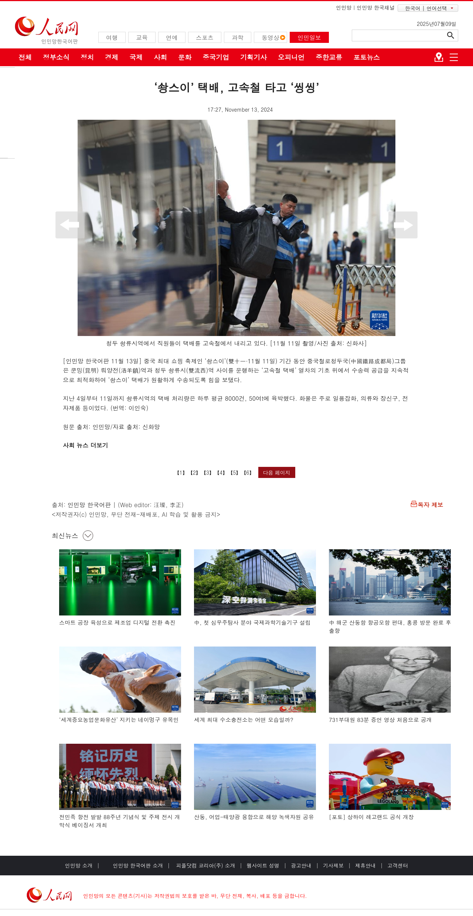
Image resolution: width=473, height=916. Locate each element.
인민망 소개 (79, 865)
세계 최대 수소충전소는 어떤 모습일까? (243, 719)
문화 (184, 57)
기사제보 (333, 865)
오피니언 (291, 57)
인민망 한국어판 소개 (138, 865)
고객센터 (397, 865)
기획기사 (253, 57)
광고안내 (301, 865)
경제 (111, 57)
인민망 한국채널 (376, 7)
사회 (160, 57)
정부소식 (56, 57)
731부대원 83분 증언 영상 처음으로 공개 (380, 719)
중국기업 (216, 57)
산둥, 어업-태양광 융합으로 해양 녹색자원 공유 (254, 817)
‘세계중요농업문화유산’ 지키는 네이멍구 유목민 (119, 719)
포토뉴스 (366, 57)
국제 (136, 57)
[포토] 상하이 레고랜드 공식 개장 (371, 817)
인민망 (343, 7)
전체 (25, 57)
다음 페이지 (276, 472)
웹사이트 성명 (262, 865)
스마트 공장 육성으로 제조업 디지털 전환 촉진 (117, 622)
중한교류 (329, 57)
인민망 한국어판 (89, 505)
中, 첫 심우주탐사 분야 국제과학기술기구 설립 (252, 622)
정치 (87, 57)
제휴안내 (365, 865)
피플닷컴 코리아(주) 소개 (204, 865)
